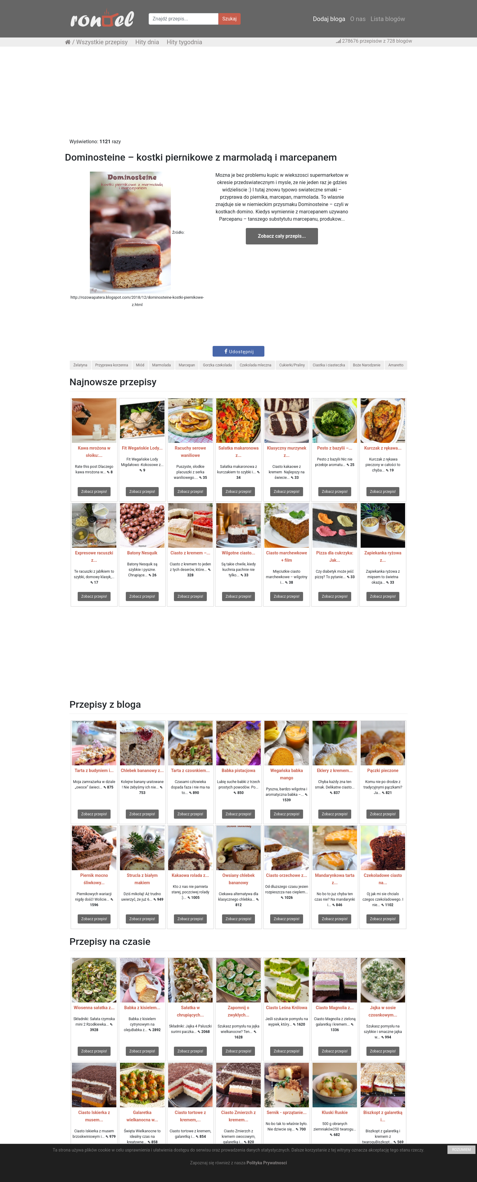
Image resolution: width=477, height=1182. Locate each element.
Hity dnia (147, 42)
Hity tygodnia (184, 42)
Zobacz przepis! (94, 492)
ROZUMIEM (461, 1150)
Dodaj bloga (329, 19)
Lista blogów (387, 19)
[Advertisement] (238, 95)
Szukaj (229, 19)
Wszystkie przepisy (102, 42)
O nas (358, 19)
